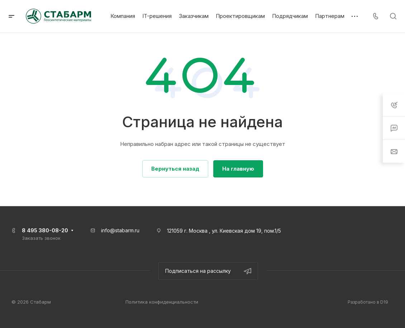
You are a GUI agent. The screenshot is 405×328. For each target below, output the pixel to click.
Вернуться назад (175, 168)
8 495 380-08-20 (45, 230)
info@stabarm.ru (120, 230)
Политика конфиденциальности (161, 302)
